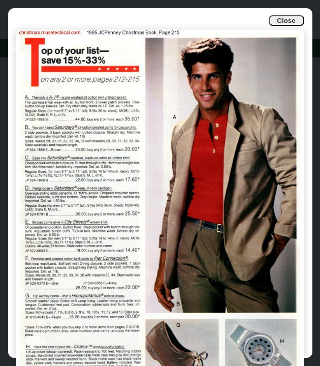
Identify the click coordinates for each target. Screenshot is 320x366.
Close (286, 20)
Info (16, 48)
